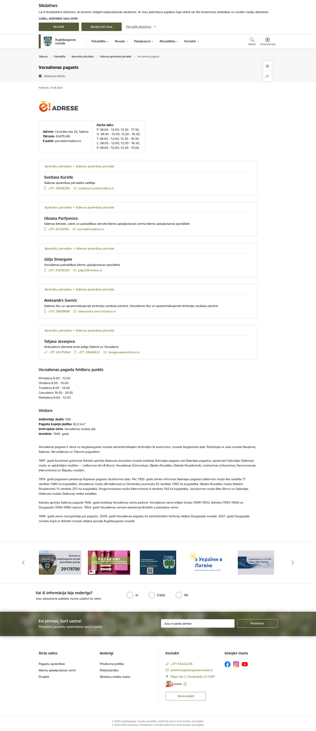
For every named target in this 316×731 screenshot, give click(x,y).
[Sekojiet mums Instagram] (236, 664)
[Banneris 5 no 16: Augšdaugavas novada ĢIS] (256, 562)
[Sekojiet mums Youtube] (245, 664)
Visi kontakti (186, 696)
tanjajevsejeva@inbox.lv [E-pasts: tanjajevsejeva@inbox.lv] (124, 352)
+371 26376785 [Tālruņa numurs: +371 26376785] (58, 229)
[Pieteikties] (257, 623)
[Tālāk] (293, 562)
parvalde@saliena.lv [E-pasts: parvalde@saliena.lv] (91, 229)
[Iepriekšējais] (23, 562)
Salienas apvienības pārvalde (95, 166)
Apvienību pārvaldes (58, 166)
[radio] (132, 595)
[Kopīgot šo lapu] (267, 76)
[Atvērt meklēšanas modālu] (252, 42)
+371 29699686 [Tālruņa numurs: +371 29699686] (59, 311)
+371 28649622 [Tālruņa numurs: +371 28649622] (89, 352)
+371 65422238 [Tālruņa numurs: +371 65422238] (181, 664)
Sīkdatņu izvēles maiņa (115, 677)
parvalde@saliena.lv (68, 141)
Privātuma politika (112, 664)
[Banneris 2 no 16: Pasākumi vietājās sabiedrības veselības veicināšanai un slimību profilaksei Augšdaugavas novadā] (109, 562)
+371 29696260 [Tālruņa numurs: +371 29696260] (59, 188)
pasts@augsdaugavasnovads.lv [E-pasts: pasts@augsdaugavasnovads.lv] (191, 670)
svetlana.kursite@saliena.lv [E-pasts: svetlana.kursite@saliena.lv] (96, 188)
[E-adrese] (173, 684)
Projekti (44, 677)
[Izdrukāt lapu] (267, 66)
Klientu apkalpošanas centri (57, 670)
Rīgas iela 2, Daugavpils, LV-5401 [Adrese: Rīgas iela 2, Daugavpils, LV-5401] (192, 676)
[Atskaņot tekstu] (54, 76)
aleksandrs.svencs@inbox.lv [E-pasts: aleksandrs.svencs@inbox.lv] (97, 311)
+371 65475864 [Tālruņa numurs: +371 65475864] (59, 352)
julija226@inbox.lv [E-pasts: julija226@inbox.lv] (90, 270)
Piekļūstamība (109, 670)
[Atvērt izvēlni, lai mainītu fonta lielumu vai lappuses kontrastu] (268, 42)
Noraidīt (58, 27)
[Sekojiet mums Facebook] (228, 664)
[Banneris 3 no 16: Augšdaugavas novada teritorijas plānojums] (158, 562)
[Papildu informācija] (185, 683)
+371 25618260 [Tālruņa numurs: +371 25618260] (59, 270)
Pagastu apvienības (52, 664)
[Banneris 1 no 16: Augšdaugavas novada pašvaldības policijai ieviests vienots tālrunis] (60, 562)
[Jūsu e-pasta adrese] (198, 623)
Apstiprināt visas (101, 27)
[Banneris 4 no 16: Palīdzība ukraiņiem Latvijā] (207, 562)
